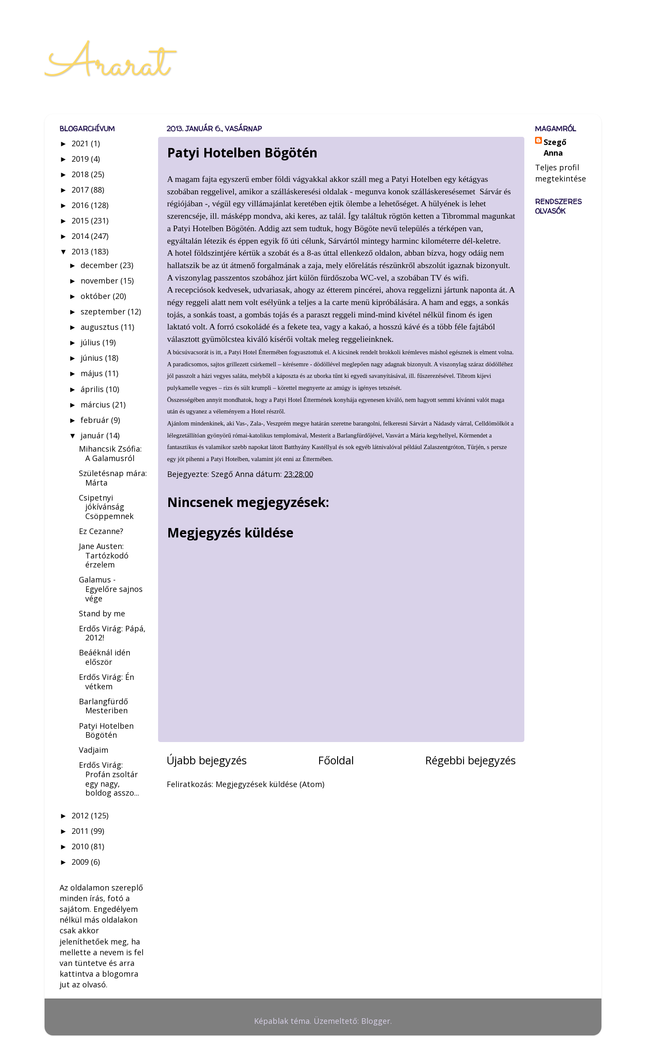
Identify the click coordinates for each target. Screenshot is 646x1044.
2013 (81, 251)
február (96, 420)
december (100, 265)
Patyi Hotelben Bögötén (106, 730)
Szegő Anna (555, 147)
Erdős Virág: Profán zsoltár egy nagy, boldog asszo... (109, 779)
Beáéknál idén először (104, 657)
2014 (81, 236)
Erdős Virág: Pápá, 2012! (112, 633)
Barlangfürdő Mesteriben (103, 706)
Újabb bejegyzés (207, 760)
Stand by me (102, 613)
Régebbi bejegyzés (470, 760)
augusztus (101, 327)
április (93, 389)
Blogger (375, 1021)
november (100, 280)
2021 (81, 143)
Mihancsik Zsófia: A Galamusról (110, 453)
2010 (81, 846)
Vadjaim (93, 750)
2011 (81, 831)
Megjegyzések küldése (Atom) (269, 784)
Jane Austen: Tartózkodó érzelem (104, 555)
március (96, 404)
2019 (81, 159)
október (97, 296)
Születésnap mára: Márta (113, 478)
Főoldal (336, 760)
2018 (81, 174)
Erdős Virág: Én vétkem (106, 681)
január (93, 435)
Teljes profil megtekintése (560, 172)
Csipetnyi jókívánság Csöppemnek (106, 506)
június (93, 358)
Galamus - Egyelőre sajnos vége (111, 588)
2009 (81, 862)
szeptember (104, 311)
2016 (81, 205)
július (91, 342)
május (93, 373)
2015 (81, 220)
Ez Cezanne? (101, 531)
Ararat (106, 65)
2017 (81, 189)
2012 (81, 815)
